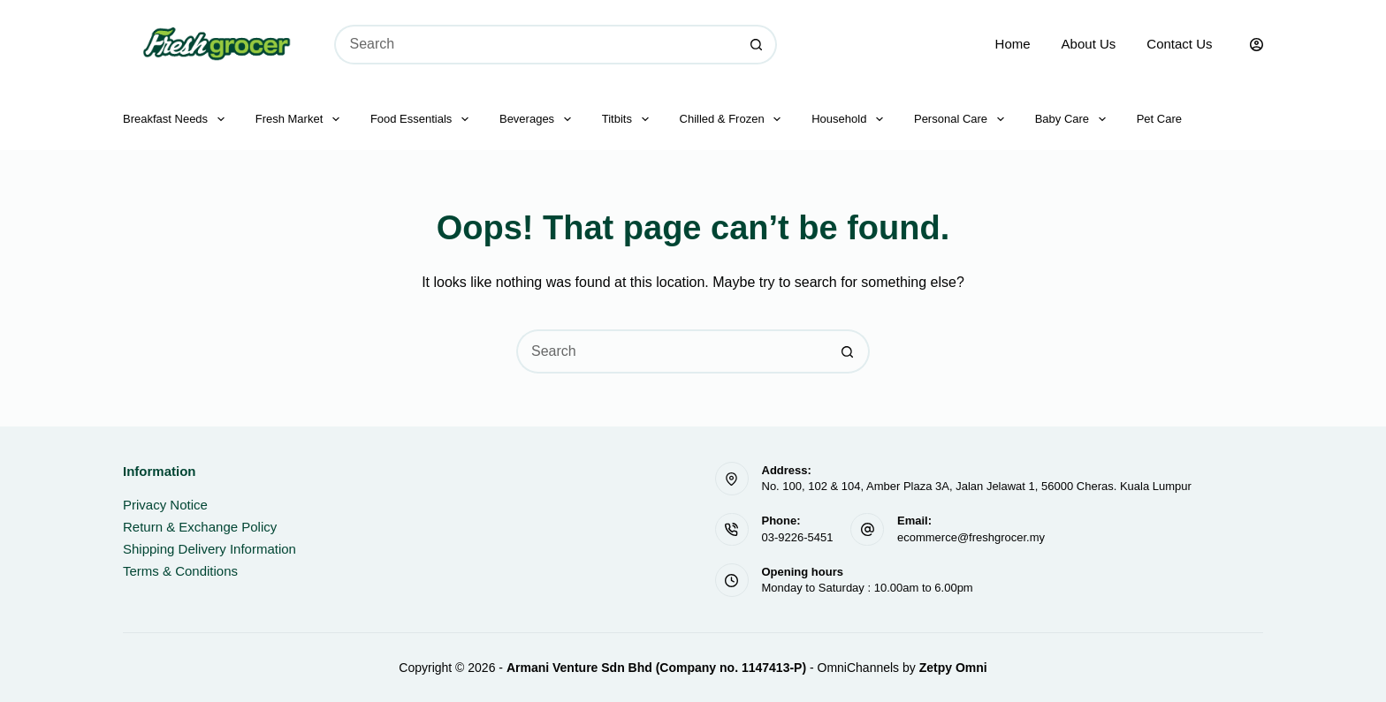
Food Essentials (423, 119)
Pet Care (1159, 118)
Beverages (538, 119)
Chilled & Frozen (734, 119)
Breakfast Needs (177, 119)
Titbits (629, 119)
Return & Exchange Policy (200, 526)
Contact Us (1179, 43)
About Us (1089, 43)
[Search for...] (535, 44)
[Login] (1256, 44)
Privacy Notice (165, 504)
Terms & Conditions (180, 570)
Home (1013, 43)
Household (850, 119)
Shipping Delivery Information (209, 548)
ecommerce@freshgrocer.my (971, 537)
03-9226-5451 (798, 537)
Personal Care (962, 119)
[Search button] (757, 44)
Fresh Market (300, 119)
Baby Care (1074, 119)
